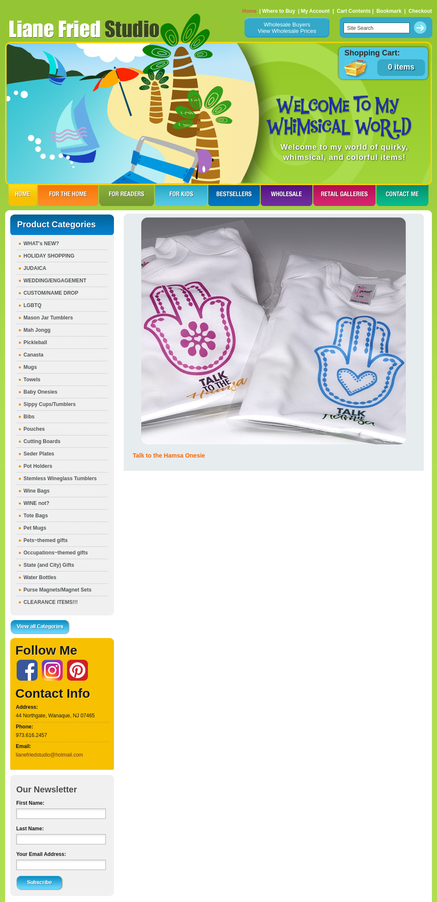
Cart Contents (353, 11)
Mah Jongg (36, 330)
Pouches (34, 429)
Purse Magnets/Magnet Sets (57, 590)
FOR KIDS (181, 195)
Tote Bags (35, 516)
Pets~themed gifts (45, 540)
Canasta (33, 355)
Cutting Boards (42, 441)
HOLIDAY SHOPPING (48, 256)
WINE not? (36, 503)
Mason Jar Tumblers (48, 318)
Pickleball (35, 342)
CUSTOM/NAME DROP (50, 293)
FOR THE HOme (68, 195)
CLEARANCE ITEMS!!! (50, 602)
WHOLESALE (286, 195)
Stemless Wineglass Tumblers (60, 478)
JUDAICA (34, 268)
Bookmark (389, 11)
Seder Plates (38, 454)
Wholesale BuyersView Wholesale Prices (287, 27)
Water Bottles (39, 577)
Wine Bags (36, 491)
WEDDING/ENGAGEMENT (54, 281)
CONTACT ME (402, 195)
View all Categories (40, 627)
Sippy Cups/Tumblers (49, 404)
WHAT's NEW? (41, 244)
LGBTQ (32, 305)
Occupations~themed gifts (55, 553)
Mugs (30, 367)
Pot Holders (37, 466)
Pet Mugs (34, 528)
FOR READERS (126, 195)
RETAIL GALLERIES (344, 195)
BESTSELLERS (234, 195)
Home (249, 11)
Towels (32, 380)
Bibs (29, 417)
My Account (315, 11)
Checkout (420, 11)
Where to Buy (278, 11)
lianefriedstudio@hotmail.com (49, 755)
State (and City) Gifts (48, 565)
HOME (23, 195)
